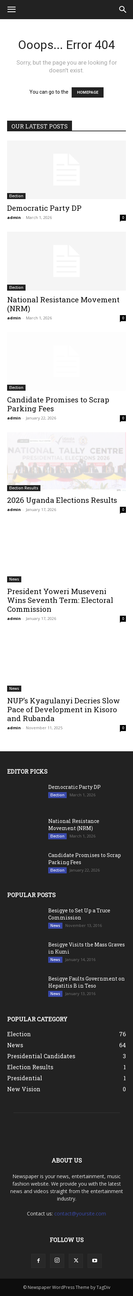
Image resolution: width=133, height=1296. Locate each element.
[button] (11, 9)
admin (14, 217)
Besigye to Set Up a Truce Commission (79, 914)
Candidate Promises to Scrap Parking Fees (58, 404)
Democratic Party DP (44, 208)
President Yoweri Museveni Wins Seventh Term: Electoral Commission (60, 600)
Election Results (23, 487)
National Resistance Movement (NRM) (63, 304)
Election (16, 195)
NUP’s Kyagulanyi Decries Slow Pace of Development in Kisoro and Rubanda (63, 709)
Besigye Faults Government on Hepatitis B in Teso (86, 982)
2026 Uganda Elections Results (62, 500)
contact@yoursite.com (80, 1213)
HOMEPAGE (87, 92)
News (14, 579)
